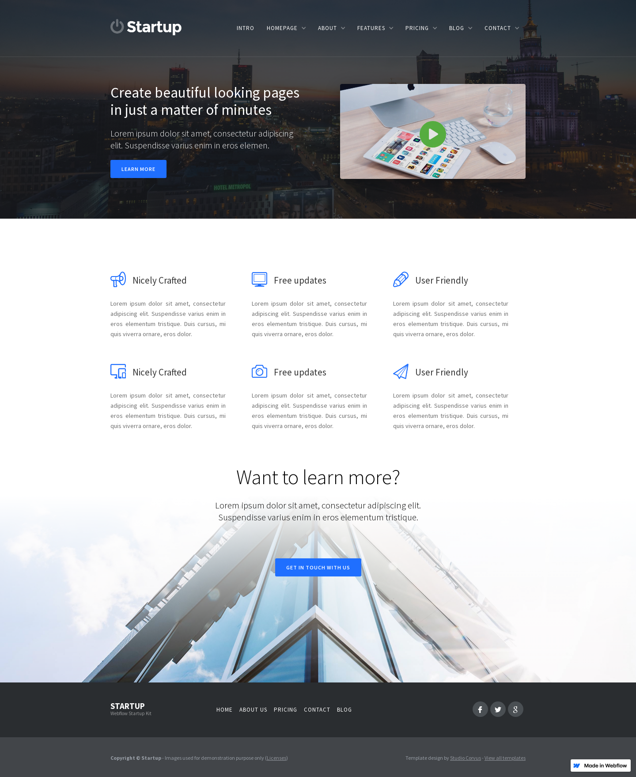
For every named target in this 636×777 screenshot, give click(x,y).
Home (224, 709)
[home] (146, 27)
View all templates (505, 757)
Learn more (138, 169)
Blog (344, 709)
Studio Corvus (465, 757)
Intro (245, 28)
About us (253, 709)
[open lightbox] (433, 131)
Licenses (276, 757)
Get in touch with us (318, 567)
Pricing (285, 709)
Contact (317, 709)
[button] (286, 28)
